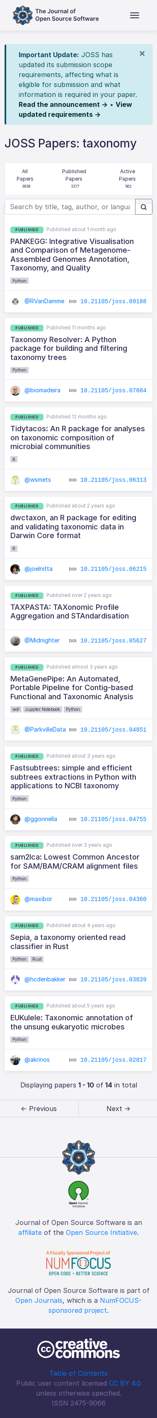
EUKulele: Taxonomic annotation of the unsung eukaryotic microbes (71, 1022)
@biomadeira (35, 390)
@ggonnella (33, 818)
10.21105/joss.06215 (113, 569)
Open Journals (39, 1300)
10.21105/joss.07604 (113, 390)
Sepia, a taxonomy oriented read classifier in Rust (68, 942)
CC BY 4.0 (125, 1383)
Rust (36, 959)
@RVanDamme (37, 300)
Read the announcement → (63, 104)
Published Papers (75, 179)
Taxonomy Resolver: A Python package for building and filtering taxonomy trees (68, 348)
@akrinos (30, 1059)
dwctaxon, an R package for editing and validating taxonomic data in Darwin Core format (73, 526)
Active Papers (128, 179)
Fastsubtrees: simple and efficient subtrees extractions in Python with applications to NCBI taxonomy (73, 776)
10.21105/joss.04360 (113, 899)
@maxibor (31, 898)
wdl (15, 709)
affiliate (30, 1232)
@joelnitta (31, 568)
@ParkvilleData (38, 729)
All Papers (26, 179)
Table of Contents (78, 1373)
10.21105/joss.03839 (113, 979)
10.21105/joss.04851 (113, 730)
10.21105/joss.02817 (113, 1060)
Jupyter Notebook (42, 709)
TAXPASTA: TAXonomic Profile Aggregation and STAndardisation (69, 612)
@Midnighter (35, 640)
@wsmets (30, 479)
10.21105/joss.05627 (113, 641)
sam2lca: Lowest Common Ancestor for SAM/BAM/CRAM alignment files (75, 861)
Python (19, 280)
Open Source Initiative (101, 1232)
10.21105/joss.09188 (113, 301)
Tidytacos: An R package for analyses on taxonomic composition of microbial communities (77, 437)
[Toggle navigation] (134, 15)
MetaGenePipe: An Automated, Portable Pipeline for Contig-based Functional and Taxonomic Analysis (71, 687)
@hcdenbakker (37, 979)
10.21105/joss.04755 (113, 819)
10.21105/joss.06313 (113, 479)
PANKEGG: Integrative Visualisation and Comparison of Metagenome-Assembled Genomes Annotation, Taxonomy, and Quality (72, 255)
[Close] (142, 53)
